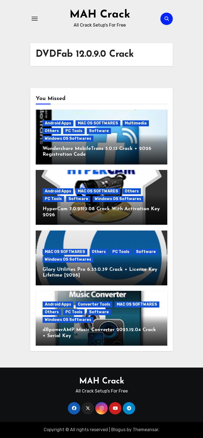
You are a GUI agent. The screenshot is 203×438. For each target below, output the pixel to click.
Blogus (118, 429)
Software (99, 131)
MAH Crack (99, 14)
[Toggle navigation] (34, 18)
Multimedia (136, 123)
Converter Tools (94, 304)
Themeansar (145, 429)
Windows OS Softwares (68, 138)
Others (52, 131)
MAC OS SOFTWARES (98, 123)
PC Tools (73, 131)
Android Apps (58, 123)
